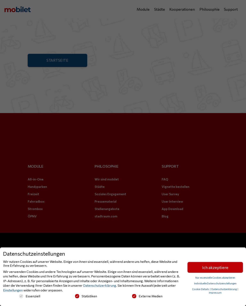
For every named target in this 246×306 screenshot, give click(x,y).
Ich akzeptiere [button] (215, 267)
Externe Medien (147, 296)
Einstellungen (13, 290)
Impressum (215, 292)
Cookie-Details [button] (200, 289)
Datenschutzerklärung (99, 285)
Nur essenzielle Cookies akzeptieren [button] (215, 277)
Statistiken (86, 296)
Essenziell (29, 296)
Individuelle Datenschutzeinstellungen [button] (215, 283)
